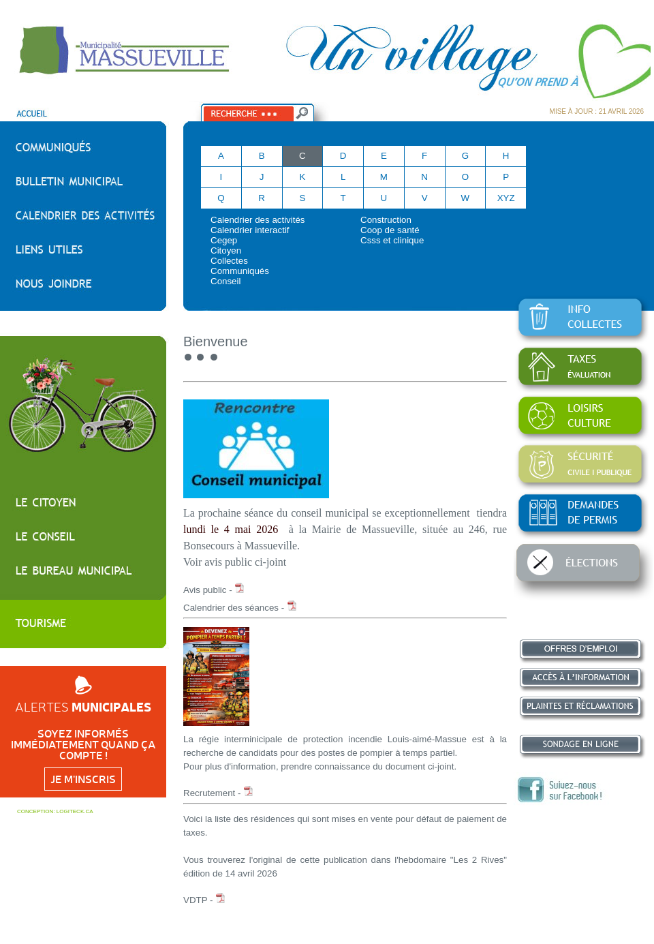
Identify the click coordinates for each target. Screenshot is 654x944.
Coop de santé (390, 230)
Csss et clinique (392, 240)
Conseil (225, 281)
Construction (385, 220)
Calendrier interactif (250, 230)
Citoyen (226, 250)
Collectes (229, 261)
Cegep (224, 240)
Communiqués (240, 271)
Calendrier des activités (258, 220)
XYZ (506, 198)
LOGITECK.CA (75, 811)
